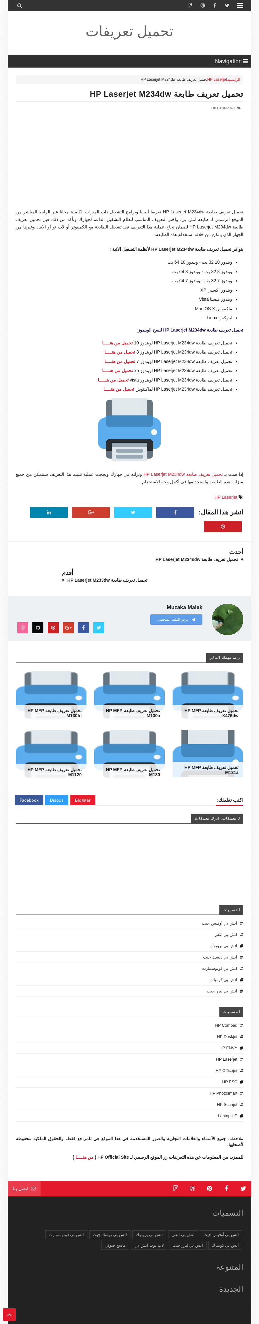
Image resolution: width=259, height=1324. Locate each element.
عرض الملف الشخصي (176, 599)
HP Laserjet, (223, 108)
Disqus (56, 779)
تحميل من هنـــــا (117, 342)
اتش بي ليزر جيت (222, 970)
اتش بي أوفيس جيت (219, 902)
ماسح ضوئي (115, 1224)
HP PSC (229, 1061)
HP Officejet (226, 1049)
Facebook (29, 779)
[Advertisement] (129, 164)
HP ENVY (228, 1027)
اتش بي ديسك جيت (220, 936)
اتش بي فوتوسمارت (219, 947)
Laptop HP (227, 1095)
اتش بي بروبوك (223, 925)
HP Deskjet (227, 1016)
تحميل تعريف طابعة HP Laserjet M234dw (166, 94)
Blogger (83, 779)
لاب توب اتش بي (149, 1224)
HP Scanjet (227, 1083)
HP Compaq (226, 1004)
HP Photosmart (223, 1072)
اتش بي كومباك (223, 959)
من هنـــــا (84, 1136)
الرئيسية (233, 79)
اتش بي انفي (225, 913)
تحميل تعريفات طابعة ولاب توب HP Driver (158, 1318)
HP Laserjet (217, 79)
